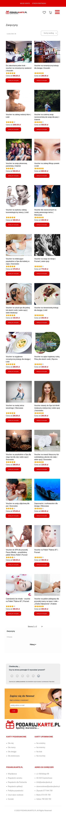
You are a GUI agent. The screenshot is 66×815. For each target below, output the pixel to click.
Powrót (9, 637)
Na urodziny (40, 743)
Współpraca (12, 774)
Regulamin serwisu (15, 778)
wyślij (13, 710)
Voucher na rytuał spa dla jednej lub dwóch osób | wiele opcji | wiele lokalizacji (18, 310)
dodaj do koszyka (13, 80)
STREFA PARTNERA (39, 3)
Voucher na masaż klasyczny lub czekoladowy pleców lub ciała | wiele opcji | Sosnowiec (46, 457)
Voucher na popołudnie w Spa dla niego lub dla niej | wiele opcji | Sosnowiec (18, 457)
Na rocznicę (40, 756)
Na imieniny (40, 747)
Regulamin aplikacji (15, 786)
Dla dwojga (12, 752)
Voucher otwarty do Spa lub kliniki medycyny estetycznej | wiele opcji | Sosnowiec (47, 408)
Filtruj (33, 644)
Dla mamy (12, 747)
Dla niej (11, 743)
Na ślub (39, 752)
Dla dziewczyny (14, 756)
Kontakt (11, 799)
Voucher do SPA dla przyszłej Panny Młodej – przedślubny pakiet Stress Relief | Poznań (17, 552)
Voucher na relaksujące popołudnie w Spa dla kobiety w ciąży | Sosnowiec (17, 261)
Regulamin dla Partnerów (17, 782)
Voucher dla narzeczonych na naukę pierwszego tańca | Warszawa (45, 212)
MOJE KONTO (25, 3)
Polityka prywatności (15, 791)
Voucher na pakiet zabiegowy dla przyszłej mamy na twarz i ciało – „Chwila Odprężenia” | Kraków (46, 601)
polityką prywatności (20, 681)
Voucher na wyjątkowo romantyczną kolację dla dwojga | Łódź (18, 359)
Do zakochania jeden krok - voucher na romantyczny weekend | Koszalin (18, 68)
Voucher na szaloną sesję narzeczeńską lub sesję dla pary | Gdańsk (46, 117)
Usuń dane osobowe (15, 795)
